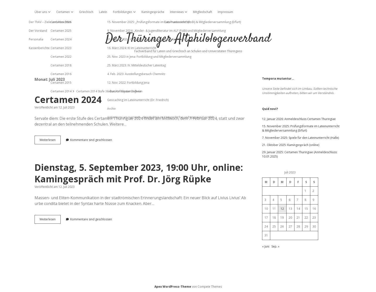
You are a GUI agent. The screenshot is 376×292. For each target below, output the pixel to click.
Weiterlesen (50, 141)
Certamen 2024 (68, 99)
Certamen (63, 12)
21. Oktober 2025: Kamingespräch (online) (290, 145)
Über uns (41, 12)
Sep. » (275, 246)
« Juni (265, 246)
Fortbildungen (122, 12)
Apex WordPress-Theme (172, 287)
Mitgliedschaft (202, 12)
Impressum (225, 12)
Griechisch (86, 12)
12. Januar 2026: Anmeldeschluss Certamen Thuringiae (299, 119)
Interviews (177, 12)
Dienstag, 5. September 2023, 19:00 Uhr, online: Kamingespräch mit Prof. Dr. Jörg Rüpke (139, 173)
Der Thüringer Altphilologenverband (188, 39)
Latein (103, 12)
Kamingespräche (152, 12)
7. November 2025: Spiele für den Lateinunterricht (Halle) (300, 138)
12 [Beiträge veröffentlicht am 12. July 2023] (282, 209)
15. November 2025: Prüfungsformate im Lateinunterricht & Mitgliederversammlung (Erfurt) (301, 128)
